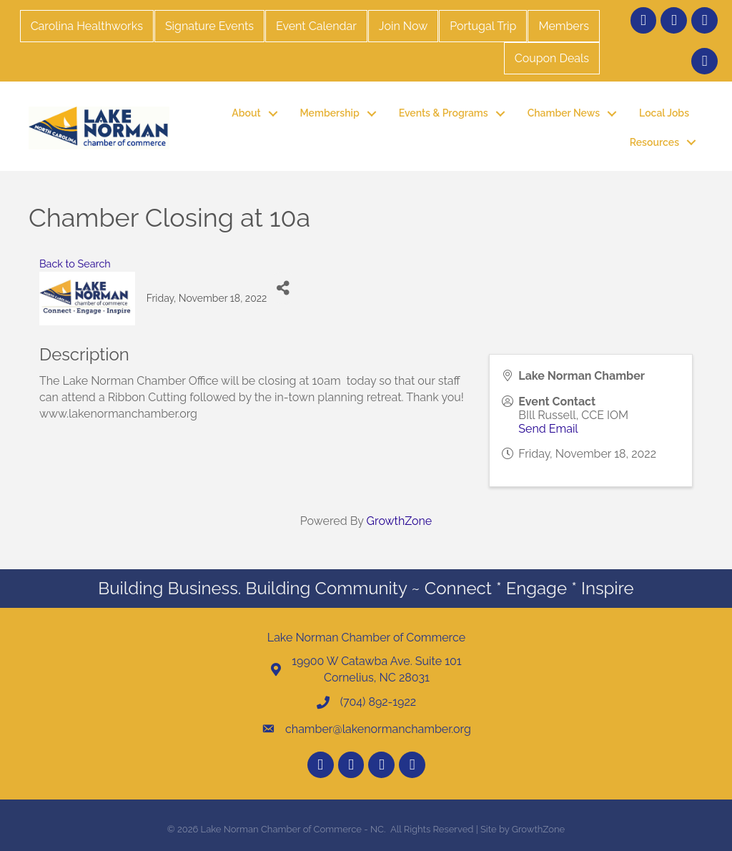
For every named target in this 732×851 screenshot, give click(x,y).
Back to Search (75, 263)
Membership (330, 113)
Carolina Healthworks (87, 26)
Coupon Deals (552, 58)
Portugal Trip (483, 26)
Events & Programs (443, 113)
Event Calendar (316, 26)
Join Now (403, 26)
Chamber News (564, 113)
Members (563, 26)
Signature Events (209, 26)
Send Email (548, 429)
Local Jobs (664, 113)
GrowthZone (399, 521)
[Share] (283, 288)
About (246, 113)
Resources (654, 142)
